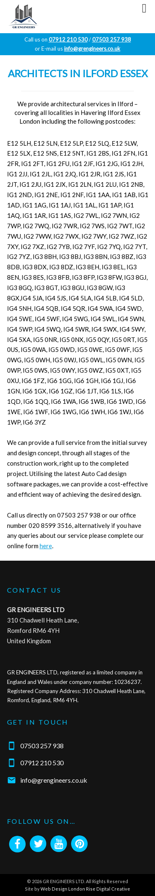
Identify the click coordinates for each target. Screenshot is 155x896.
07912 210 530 (42, 763)
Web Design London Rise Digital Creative (85, 888)
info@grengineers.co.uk (53, 780)
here (46, 545)
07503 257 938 (42, 746)
